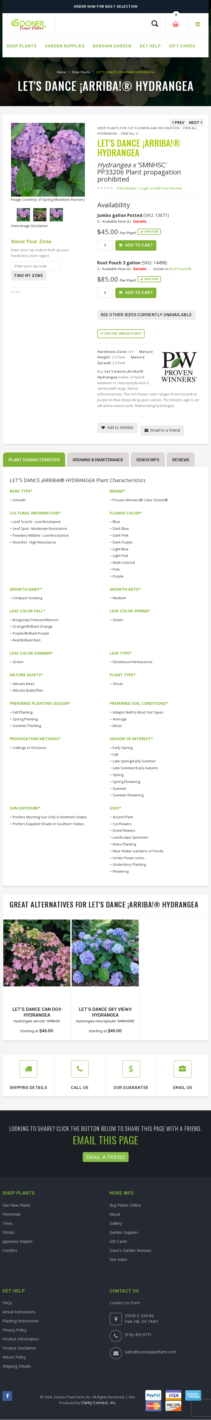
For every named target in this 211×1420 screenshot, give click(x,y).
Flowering (121, 871)
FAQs (7, 1303)
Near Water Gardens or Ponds (138, 851)
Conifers (9, 1250)
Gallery (116, 1223)
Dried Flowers (124, 830)
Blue (116, 521)
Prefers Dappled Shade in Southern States (48, 823)
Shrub (118, 683)
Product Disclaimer (19, 1348)
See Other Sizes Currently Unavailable (146, 315)
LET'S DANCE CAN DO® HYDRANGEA (37, 1012)
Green (118, 619)
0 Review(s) (128, 188)
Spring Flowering (126, 781)
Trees (7, 1223)
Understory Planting (129, 864)
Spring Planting (25, 719)
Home (61, 72)
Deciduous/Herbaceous (132, 662)
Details (139, 221)
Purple (118, 576)
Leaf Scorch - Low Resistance (37, 521)
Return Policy (14, 1357)
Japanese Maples (17, 1241)
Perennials (11, 1214)
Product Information (20, 1339)
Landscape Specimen (130, 837)
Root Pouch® (180, 268)
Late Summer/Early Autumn (135, 768)
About (115, 1214)
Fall (115, 754)
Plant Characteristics (34, 460)
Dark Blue (121, 528)
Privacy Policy (14, 1330)
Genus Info (147, 460)
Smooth (19, 500)
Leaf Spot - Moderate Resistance (40, 528)
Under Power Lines (128, 857)
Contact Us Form (125, 1303)
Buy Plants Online (125, 1205)
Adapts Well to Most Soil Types (138, 712)
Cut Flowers (122, 823)
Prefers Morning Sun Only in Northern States (50, 817)
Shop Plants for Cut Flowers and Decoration (138, 128)
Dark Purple (122, 542)
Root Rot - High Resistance (34, 542)
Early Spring (122, 747)
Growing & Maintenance (98, 460)
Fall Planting (22, 712)
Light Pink (120, 555)
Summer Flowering (128, 795)
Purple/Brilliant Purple (31, 633)
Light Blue (121, 549)
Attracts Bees (24, 683)
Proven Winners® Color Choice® (140, 500)
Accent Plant (123, 817)
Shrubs (8, 1232)
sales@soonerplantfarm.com (150, 1352)
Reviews (180, 460)
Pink (116, 569)
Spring (118, 775)
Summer (120, 788)
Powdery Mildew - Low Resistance (41, 535)
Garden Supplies (124, 1232)
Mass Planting (124, 844)
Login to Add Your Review (161, 188)
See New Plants (16, 1205)
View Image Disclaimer (29, 225)
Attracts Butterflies (28, 690)
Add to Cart (139, 245)
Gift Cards (118, 1241)
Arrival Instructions (18, 1312)
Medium (119, 598)
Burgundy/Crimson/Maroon (36, 619)
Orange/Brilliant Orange (32, 626)
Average (120, 719)
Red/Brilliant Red (26, 640)
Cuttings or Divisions (29, 747)
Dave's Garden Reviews (130, 1250)
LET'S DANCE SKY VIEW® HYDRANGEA (105, 1012)
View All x (129, 133)
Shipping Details (16, 1366)
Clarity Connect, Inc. (98, 1402)
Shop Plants (81, 72)
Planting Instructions (20, 1321)
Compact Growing (27, 598)
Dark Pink (121, 535)
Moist (117, 725)
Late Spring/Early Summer (134, 761)
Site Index (118, 1259)
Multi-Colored (124, 562)
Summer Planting (27, 725)
